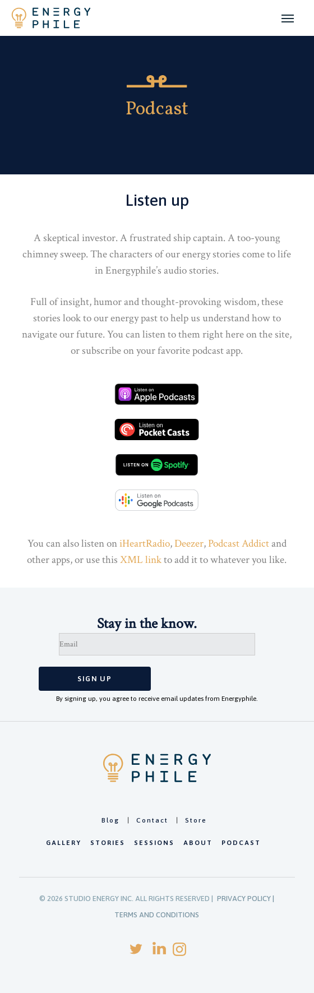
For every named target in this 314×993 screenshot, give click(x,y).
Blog (110, 820)
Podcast (241, 843)
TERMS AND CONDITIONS (156, 915)
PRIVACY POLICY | (245, 898)
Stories (107, 843)
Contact (152, 820)
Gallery (63, 843)
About (198, 843)
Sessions (154, 843)
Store (196, 820)
